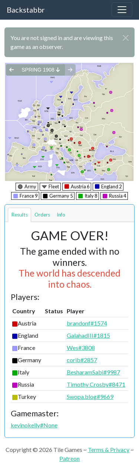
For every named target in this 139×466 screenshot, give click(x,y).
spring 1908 (40, 70)
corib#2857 (82, 359)
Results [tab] (19, 215)
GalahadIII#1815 (88, 335)
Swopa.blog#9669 (90, 396)
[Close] (126, 37)
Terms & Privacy (108, 449)
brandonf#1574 (87, 323)
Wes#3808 (81, 347)
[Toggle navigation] (122, 9)
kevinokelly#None (34, 425)
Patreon (69, 458)
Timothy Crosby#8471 (96, 384)
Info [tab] (61, 215)
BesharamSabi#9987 (93, 372)
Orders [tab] (42, 215)
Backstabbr (26, 9)
